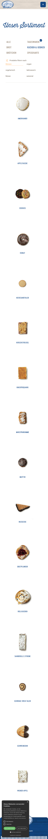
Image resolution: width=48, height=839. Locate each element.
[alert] (15, 818)
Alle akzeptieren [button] (9, 828)
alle (8, 42)
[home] (7, 4)
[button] (43, 4)
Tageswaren (33, 42)
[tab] (14, 64)
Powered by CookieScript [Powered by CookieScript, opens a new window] (15, 835)
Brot (8, 47)
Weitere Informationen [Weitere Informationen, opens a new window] (20, 818)
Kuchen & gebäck (36, 47)
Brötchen (11, 53)
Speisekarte (33, 53)
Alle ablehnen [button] (22, 828)
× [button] (27, 802)
